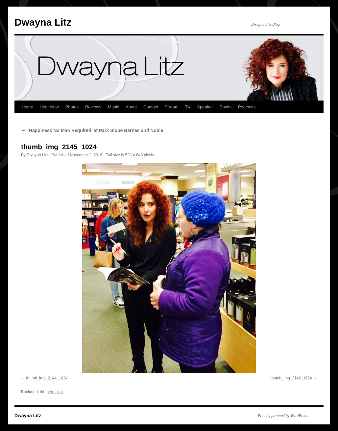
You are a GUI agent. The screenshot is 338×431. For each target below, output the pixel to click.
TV (188, 106)
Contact (150, 106)
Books (225, 106)
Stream (172, 106)
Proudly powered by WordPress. (283, 415)
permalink (54, 392)
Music (113, 106)
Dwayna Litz (42, 22)
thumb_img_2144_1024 (46, 378)
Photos (71, 106)
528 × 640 (134, 155)
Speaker (205, 106)
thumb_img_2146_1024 (291, 378)
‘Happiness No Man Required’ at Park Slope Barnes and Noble (92, 130)
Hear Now (49, 106)
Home (27, 106)
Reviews (93, 106)
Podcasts (246, 106)
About (131, 106)
